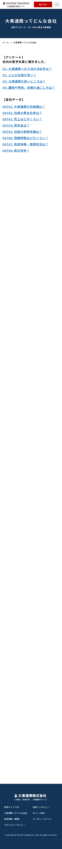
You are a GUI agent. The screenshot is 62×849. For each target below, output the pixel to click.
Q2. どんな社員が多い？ (19, 75)
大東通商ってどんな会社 (15, 813)
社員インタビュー (41, 807)
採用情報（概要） (12, 818)
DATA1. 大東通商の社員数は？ (23, 106)
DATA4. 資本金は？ (16, 125)
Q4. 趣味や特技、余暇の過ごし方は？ (28, 87)
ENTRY (43, 4)
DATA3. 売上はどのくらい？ (22, 119)
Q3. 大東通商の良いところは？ (24, 81)
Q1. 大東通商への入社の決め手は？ (27, 69)
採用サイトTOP (11, 807)
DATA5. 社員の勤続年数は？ (22, 131)
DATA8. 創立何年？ (16, 150)
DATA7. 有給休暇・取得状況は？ (25, 144)
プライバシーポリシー (14, 824)
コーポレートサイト (42, 818)
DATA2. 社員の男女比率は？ (22, 113)
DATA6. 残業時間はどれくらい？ (25, 138)
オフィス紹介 (39, 813)
